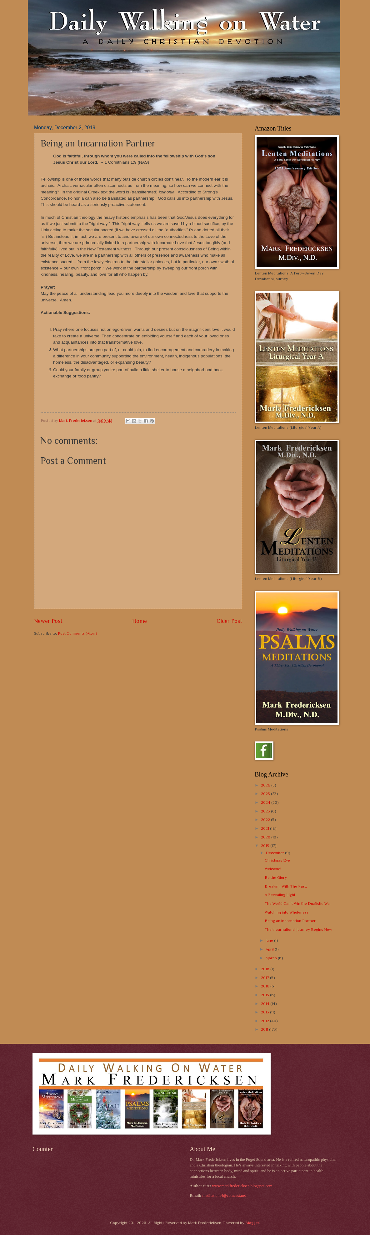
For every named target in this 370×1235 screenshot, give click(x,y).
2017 (265, 977)
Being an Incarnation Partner (290, 920)
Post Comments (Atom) (77, 633)
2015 (265, 994)
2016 (265, 986)
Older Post (229, 621)
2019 (265, 845)
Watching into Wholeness (286, 912)
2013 (265, 1012)
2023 (266, 811)
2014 (265, 1003)
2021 (265, 828)
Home (139, 621)
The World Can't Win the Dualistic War (298, 903)
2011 (265, 1029)
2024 (266, 802)
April (270, 949)
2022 (266, 819)
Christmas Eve (277, 860)
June (270, 940)
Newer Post (48, 621)
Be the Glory (276, 877)
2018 (265, 968)
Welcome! (273, 868)
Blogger (252, 1222)
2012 (265, 1020)
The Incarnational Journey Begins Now (298, 929)
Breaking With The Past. (286, 886)
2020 (266, 837)
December (275, 852)
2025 (266, 793)
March (272, 958)
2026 (266, 785)
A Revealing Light (280, 894)
